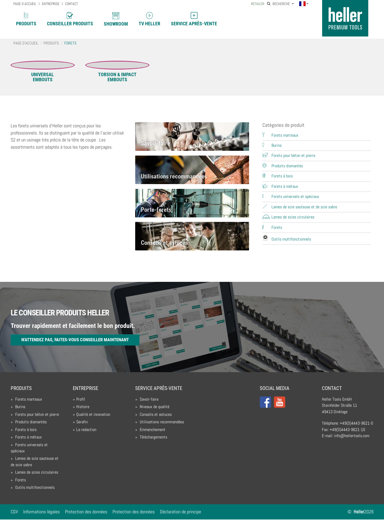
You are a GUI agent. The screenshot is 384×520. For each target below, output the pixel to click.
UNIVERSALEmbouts (42, 77)
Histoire (82, 407)
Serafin (82, 422)
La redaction (86, 430)
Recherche (279, 4)
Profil (80, 399)
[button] (304, 4)
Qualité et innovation (93, 414)
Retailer (257, 4)
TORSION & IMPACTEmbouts (117, 77)
